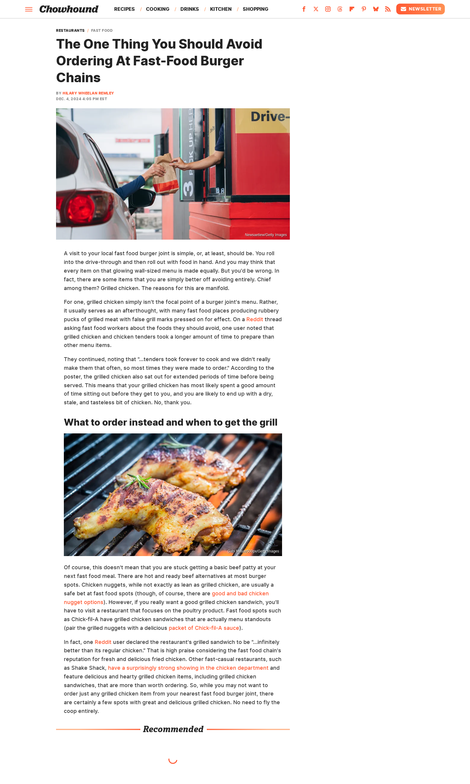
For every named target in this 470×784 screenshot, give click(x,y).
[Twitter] (316, 11)
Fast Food (102, 30)
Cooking (157, 9)
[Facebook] (304, 11)
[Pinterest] (363, 11)
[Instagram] (328, 11)
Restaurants (70, 30)
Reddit (254, 319)
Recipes (124, 9)
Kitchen (221, 9)
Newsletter (420, 9)
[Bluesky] (375, 11)
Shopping (255, 9)
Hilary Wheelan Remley (88, 93)
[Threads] (340, 11)
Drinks (189, 9)
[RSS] (387, 11)
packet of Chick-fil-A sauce (204, 628)
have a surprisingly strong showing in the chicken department (188, 668)
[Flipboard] (351, 11)
